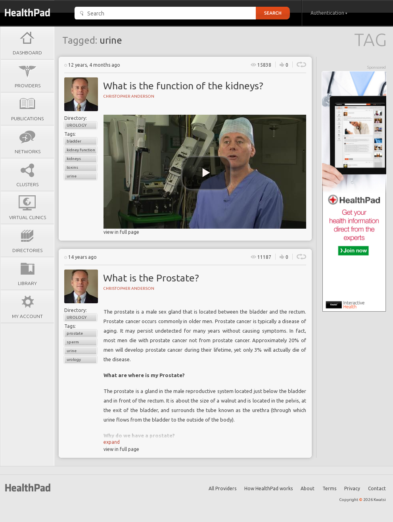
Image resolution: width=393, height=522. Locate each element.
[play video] (206, 173)
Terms (329, 488)
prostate (75, 333)
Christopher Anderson (128, 96)
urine (72, 176)
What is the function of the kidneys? (183, 85)
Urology (76, 125)
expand (112, 442)
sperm (73, 342)
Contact (377, 488)
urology (74, 359)
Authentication (329, 12)
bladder (74, 141)
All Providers (222, 488)
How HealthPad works (268, 488)
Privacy (352, 488)
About (307, 488)
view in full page (121, 232)
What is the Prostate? (151, 277)
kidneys (74, 158)
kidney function (81, 150)
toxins (72, 167)
